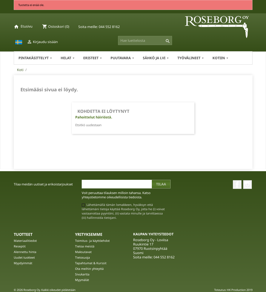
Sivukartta (82, 274)
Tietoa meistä (84, 246)
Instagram (247, 184)
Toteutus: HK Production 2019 (233, 290)
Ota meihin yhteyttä (89, 269)
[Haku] (145, 40)
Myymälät (82, 280)
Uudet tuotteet (24, 257)
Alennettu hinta (25, 252)
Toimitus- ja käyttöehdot (92, 241)
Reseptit (20, 246)
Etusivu (26, 26)
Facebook (237, 184)
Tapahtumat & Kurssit (90, 263)
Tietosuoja (82, 257)
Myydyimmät (23, 263)
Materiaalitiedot (25, 241)
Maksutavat (83, 252)
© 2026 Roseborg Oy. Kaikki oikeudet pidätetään (44, 290)
